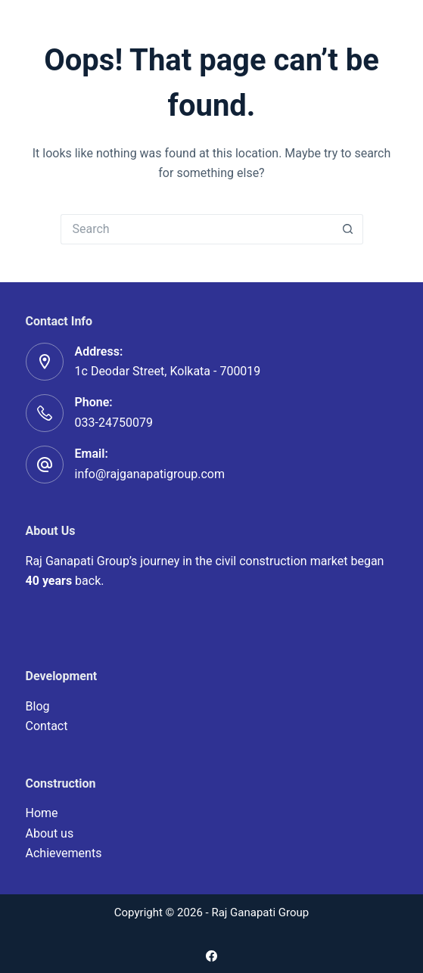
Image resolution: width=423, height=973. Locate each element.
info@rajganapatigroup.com (150, 474)
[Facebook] (211, 956)
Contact (47, 726)
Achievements (64, 853)
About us (50, 833)
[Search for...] (197, 229)
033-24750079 (114, 422)
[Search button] (348, 229)
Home (42, 813)
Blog (38, 706)
